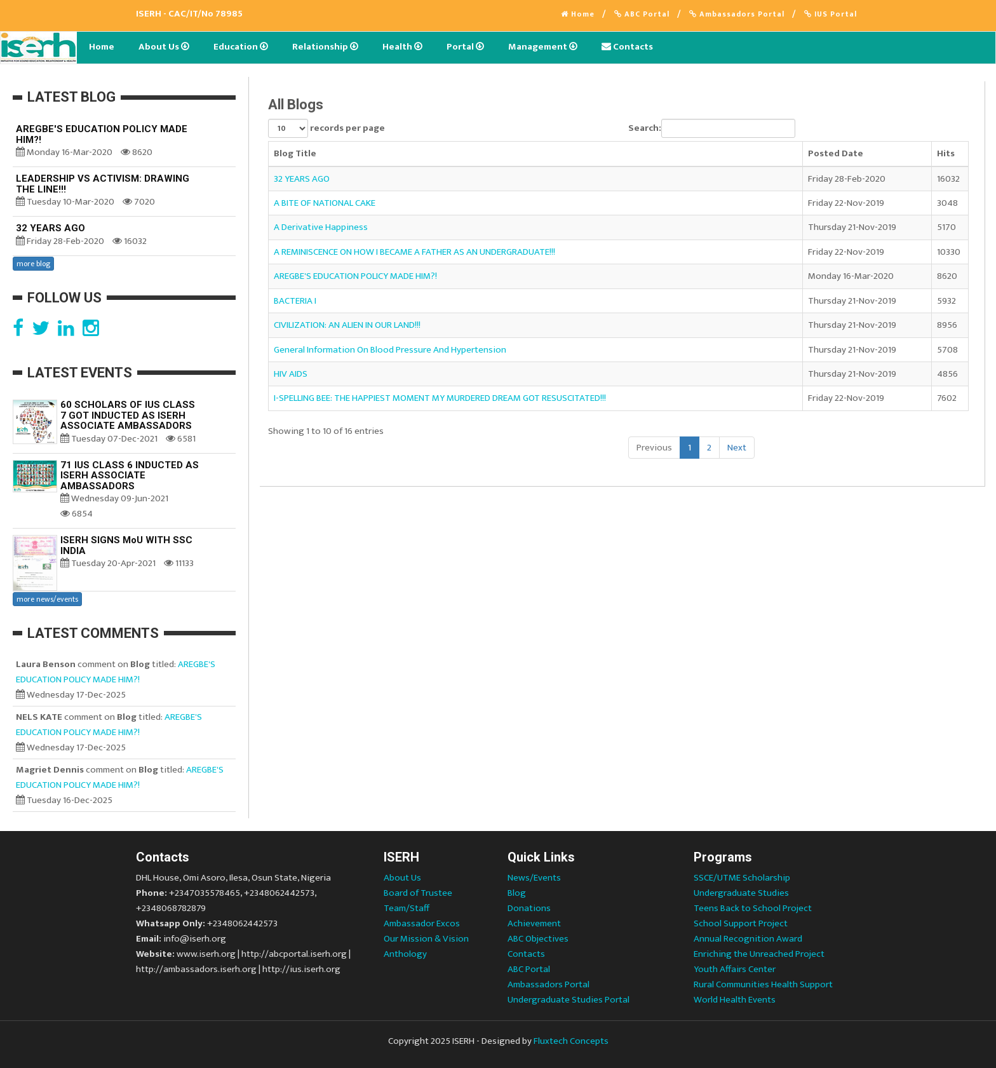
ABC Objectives (538, 939)
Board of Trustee (418, 893)
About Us (163, 47)
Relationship (325, 47)
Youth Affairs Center (735, 969)
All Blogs (295, 104)
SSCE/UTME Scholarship (742, 878)
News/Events (534, 878)
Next (736, 448)
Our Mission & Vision (426, 939)
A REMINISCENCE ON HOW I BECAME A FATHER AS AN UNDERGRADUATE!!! (414, 252)
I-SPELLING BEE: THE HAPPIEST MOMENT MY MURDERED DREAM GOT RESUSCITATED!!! (440, 398)
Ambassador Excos (422, 923)
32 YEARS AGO (302, 179)
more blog (33, 263)
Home (578, 14)
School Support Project (741, 923)
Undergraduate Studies (741, 893)
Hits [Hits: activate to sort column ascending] (946, 153)
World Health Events (735, 1000)
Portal (465, 47)
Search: (711, 128)
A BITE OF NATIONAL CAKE (324, 203)
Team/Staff (406, 908)
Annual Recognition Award (748, 939)
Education (240, 47)
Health (402, 47)
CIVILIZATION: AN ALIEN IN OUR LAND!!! (347, 325)
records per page (326, 128)
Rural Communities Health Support (763, 984)
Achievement (534, 923)
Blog (517, 893)
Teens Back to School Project (753, 908)
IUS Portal (830, 14)
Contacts (627, 47)
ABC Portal (642, 14)
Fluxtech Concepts (571, 1041)
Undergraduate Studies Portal (568, 1000)
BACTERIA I (295, 301)
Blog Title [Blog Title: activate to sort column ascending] (295, 153)
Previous (654, 448)
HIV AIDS (290, 374)
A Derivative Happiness (321, 227)
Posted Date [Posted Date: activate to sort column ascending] (835, 153)
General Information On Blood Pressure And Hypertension (390, 350)
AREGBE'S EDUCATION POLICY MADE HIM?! (355, 276)
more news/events (47, 599)
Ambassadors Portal (736, 14)
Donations (529, 908)
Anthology (405, 954)
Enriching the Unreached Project (759, 954)
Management (542, 47)
